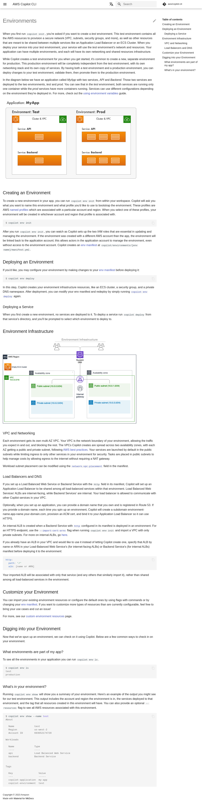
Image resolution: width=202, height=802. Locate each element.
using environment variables (100, 93)
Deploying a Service (175, 33)
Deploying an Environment (176, 29)
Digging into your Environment (178, 57)
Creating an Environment (176, 24)
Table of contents (172, 19)
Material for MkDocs (24, 798)
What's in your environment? (179, 70)
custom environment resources (45, 615)
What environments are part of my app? (180, 64)
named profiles (19, 209)
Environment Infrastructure (176, 38)
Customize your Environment (178, 52)
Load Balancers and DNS (178, 48)
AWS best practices (75, 449)
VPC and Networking (175, 43)
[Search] (136, 4)
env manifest (89, 244)
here (64, 534)
